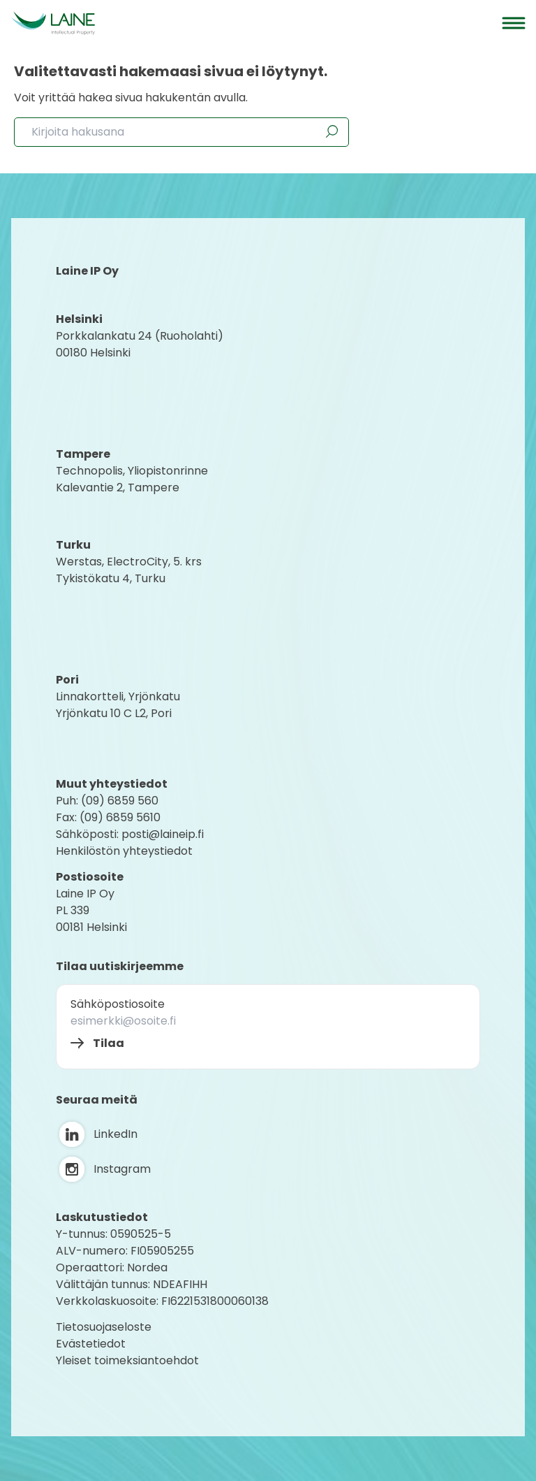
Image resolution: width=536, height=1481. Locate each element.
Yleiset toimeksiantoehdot (127, 1360)
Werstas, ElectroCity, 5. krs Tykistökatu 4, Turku (130, 570)
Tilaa (108, 1043)
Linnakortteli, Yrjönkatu (118, 696)
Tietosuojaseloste (103, 1327)
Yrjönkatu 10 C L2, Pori (114, 713)
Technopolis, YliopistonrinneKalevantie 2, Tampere (132, 479)
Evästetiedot (91, 1344)
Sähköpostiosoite (117, 1004)
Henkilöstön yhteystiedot (124, 851)
